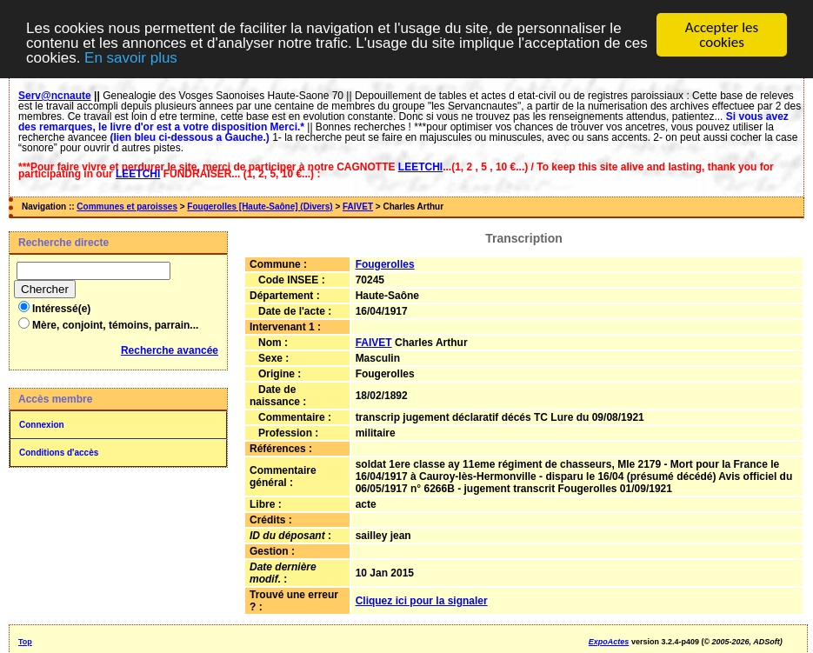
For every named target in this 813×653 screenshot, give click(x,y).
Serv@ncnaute (54, 96)
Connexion (41, 425)
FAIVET (358, 206)
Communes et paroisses (127, 206)
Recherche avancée (169, 350)
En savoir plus (130, 57)
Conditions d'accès (58, 452)
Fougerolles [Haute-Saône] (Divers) (259, 206)
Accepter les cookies (721, 34)
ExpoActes (609, 641)
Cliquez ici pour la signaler (422, 601)
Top (25, 641)
